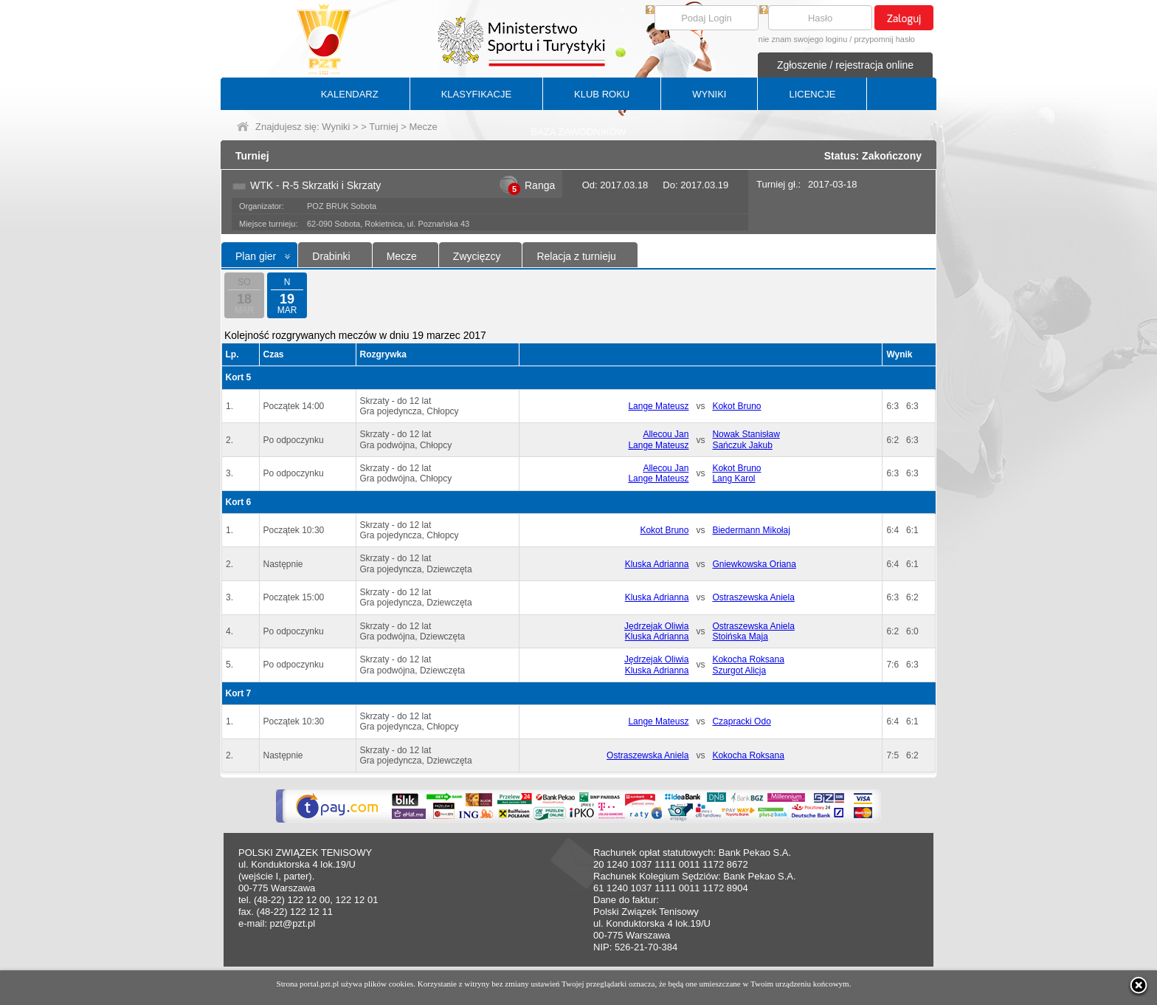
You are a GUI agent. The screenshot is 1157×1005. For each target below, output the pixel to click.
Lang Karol (733, 478)
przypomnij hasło (884, 39)
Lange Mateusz (658, 406)
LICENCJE (812, 94)
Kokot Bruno (736, 406)
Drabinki (331, 256)
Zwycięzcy (477, 256)
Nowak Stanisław (745, 434)
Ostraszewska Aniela (753, 597)
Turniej (383, 126)
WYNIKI (709, 94)
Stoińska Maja (739, 636)
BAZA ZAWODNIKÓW (578, 131)
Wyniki (336, 126)
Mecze (402, 256)
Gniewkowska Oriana (753, 564)
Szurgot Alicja (739, 670)
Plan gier (255, 256)
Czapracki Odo (741, 721)
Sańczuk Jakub (742, 445)
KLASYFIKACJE (476, 94)
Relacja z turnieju (575, 256)
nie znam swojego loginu (803, 39)
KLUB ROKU (601, 94)
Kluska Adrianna (657, 564)
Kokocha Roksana (748, 659)
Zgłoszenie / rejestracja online (845, 65)
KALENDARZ (350, 94)
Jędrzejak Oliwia (656, 626)
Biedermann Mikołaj (751, 530)
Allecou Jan (665, 434)
